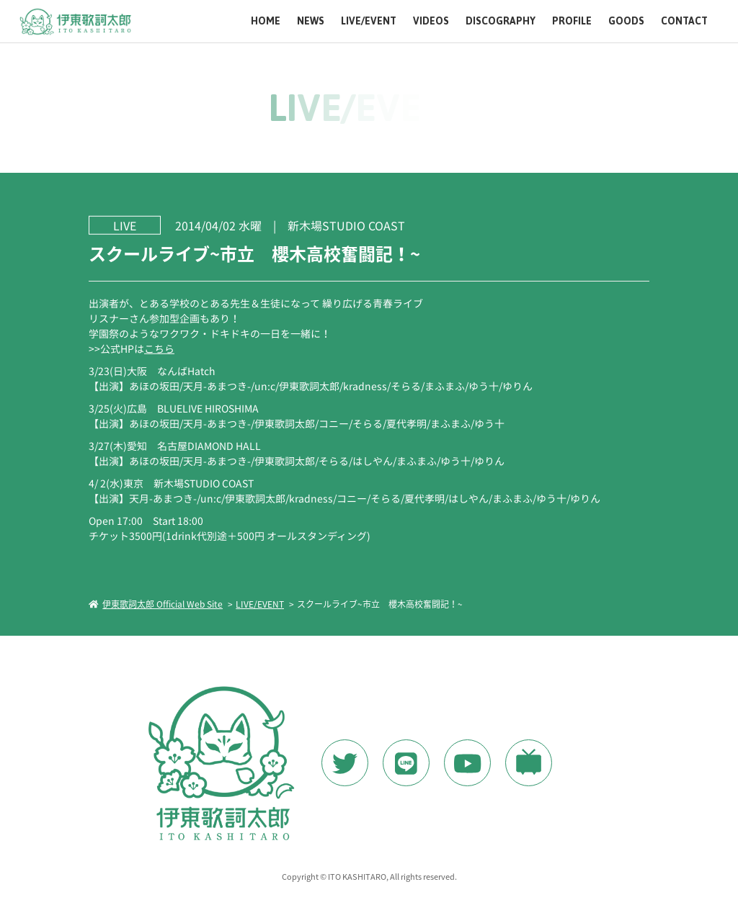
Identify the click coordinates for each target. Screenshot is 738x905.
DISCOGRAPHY (500, 21)
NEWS (310, 21)
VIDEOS (431, 21)
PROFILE (572, 21)
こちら (159, 348)
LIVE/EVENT (368, 21)
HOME (265, 21)
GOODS (626, 21)
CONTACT (684, 21)
